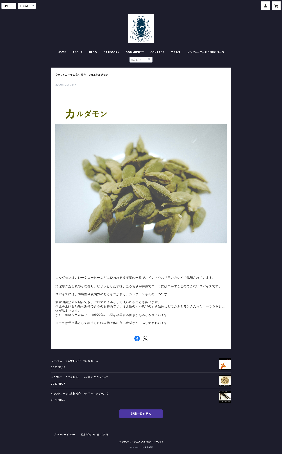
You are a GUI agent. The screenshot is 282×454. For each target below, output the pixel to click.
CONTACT (157, 52)
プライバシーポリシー (64, 434)
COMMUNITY (135, 52)
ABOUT (78, 52)
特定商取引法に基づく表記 (94, 434)
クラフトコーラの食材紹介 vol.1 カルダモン (81, 74)
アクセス (176, 52)
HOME (62, 52)
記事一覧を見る (141, 414)
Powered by (141, 447)
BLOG (93, 52)
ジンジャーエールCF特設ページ (205, 52)
